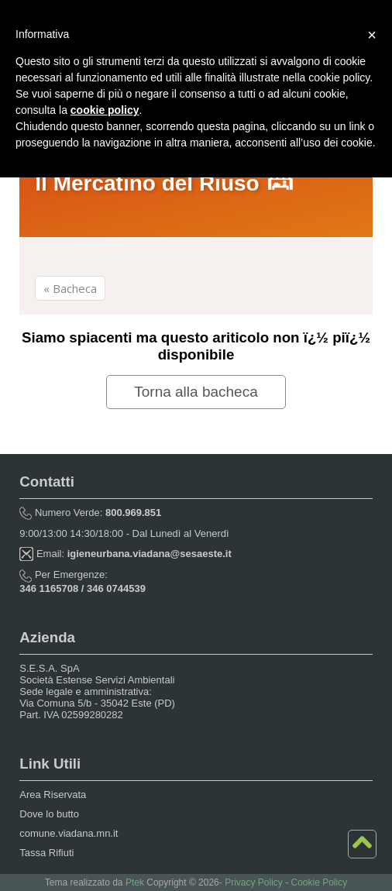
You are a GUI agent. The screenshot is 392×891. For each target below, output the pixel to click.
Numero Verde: (90, 512)
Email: (125, 553)
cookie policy (104, 110)
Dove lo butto (49, 814)
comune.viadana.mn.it (68, 833)
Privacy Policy (254, 882)
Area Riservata (52, 794)
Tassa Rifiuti (46, 852)
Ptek (135, 882)
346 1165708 (48, 588)
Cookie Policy (319, 882)
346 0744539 (116, 588)
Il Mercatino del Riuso (165, 183)
